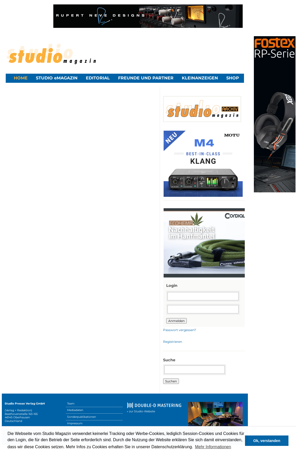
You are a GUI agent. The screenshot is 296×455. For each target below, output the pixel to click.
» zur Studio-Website (141, 411)
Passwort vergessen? (179, 330)
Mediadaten (75, 410)
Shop (232, 77)
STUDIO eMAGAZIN (57, 77)
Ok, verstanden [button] (266, 441)
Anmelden (176, 321)
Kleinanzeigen (200, 77)
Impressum (74, 423)
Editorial (98, 77)
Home (21, 77)
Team (70, 403)
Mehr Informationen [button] (213, 447)
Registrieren (172, 342)
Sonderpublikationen (81, 417)
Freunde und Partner (145, 77)
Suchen (171, 381)
